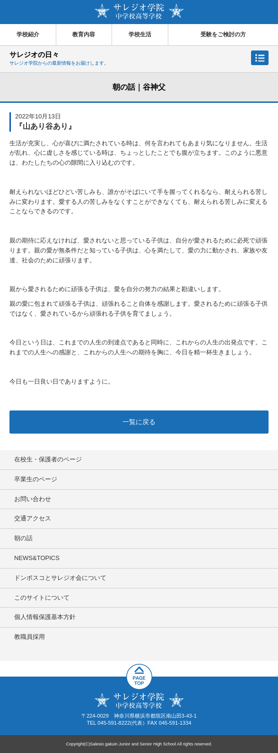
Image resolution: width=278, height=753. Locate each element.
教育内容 (83, 34)
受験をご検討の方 (223, 34)
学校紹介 (28, 34)
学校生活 (140, 34)
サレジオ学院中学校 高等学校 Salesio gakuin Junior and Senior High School (139, 11)
